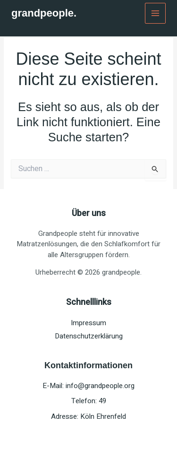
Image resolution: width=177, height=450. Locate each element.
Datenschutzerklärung (89, 336)
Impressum (88, 323)
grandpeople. (43, 13)
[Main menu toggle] (155, 13)
